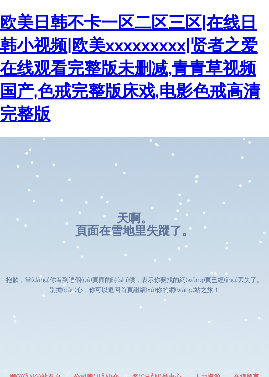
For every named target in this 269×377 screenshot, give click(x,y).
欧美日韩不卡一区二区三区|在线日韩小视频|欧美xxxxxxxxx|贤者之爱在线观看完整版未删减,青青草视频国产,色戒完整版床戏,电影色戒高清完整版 (130, 68)
